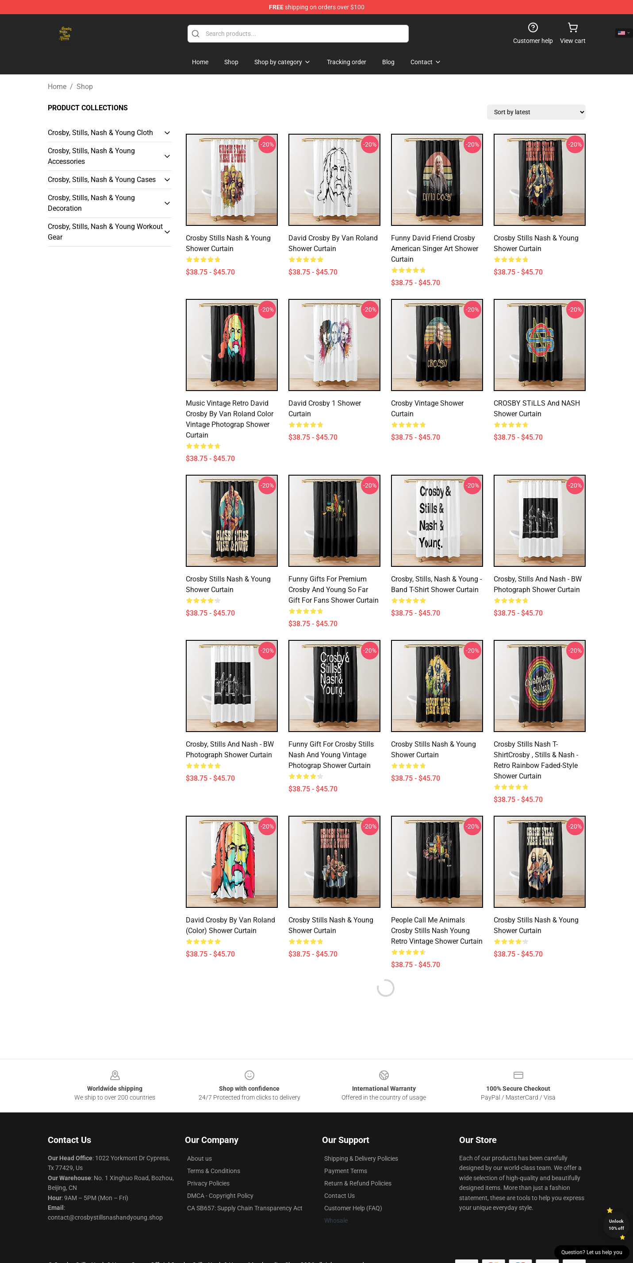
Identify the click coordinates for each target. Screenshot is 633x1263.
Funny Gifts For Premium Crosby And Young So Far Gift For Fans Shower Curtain (333, 589)
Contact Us (339, 1195)
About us (199, 1158)
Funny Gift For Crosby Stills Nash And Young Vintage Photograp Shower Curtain (331, 755)
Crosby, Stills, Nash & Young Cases (102, 179)
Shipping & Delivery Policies (361, 1158)
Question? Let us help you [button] (591, 1252)
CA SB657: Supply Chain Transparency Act (245, 1208)
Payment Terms (345, 1170)
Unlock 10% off (616, 1225)
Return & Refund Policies (357, 1183)
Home (57, 86)
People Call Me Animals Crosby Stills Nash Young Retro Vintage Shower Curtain (437, 930)
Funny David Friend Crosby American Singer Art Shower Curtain (434, 248)
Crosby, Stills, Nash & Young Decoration (91, 203)
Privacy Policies (208, 1183)
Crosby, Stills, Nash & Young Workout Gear (105, 231)
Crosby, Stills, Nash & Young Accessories (91, 156)
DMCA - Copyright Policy (220, 1195)
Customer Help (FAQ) (353, 1208)
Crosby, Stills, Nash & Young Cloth (100, 132)
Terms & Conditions (213, 1170)
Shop (85, 86)
